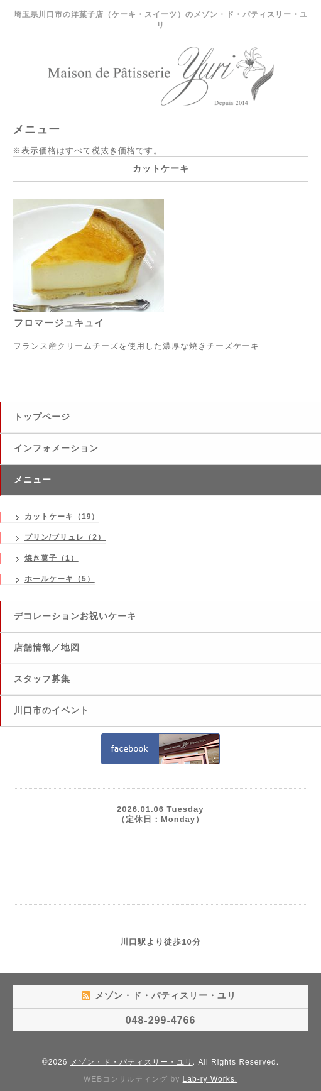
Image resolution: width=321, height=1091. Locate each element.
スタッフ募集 (42, 679)
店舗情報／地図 (47, 647)
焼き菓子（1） (51, 558)
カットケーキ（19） (61, 516)
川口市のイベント (51, 710)
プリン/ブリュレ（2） (65, 537)
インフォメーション (56, 448)
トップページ (42, 417)
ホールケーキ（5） (59, 578)
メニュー (33, 479)
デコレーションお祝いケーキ (75, 616)
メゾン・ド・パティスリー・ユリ (131, 1062)
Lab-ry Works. (210, 1079)
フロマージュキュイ (59, 322)
